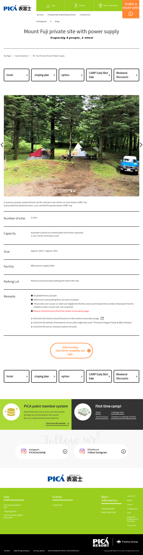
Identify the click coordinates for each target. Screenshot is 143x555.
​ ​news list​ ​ (131, 496)
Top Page (7, 55)
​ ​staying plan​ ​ (42, 75)
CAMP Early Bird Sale (98, 75)
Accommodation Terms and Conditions (63, 550)
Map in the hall (108, 512)
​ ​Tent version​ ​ (101, 416)
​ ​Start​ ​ (98, 412)
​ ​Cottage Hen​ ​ (117, 412)
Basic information (109, 498)
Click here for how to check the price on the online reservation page (66, 318)
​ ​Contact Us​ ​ (85, 14)
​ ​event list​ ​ (57, 505)
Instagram (41, 21)
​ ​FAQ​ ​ (129, 512)
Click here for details (56, 423)
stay (6, 497)
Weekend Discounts (122, 75)
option (65, 75)
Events (57, 497)
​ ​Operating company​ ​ (21, 550)
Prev (2, 145)
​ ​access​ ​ (40, 14)
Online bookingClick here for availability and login (70, 351)
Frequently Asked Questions (62, 14)
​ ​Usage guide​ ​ (108, 508)
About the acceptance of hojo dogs (132, 519)
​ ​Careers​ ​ (7, 550)
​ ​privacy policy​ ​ (39, 550)
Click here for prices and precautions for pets (55, 326)
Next (139, 145)
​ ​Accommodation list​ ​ (12, 506)
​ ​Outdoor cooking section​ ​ (123, 416)
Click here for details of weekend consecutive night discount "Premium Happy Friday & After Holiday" (82, 322)
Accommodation (21, 55)
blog (57, 21)
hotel (10, 75)
